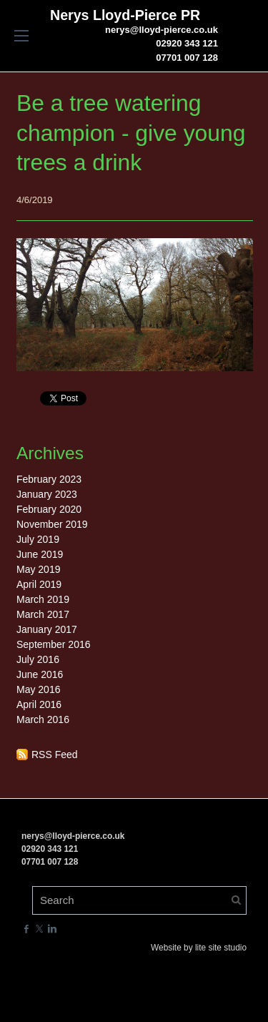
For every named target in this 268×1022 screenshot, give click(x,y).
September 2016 (53, 644)
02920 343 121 (187, 43)
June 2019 (39, 554)
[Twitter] (39, 929)
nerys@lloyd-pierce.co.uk (161, 29)
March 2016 (42, 719)
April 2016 (38, 704)
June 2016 (39, 674)
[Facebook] (26, 929)
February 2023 (48, 479)
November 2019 (52, 524)
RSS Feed (54, 754)
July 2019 (37, 539)
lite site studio (221, 948)
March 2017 (42, 614)
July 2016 (37, 659)
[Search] (139, 900)
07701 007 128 (187, 57)
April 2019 (38, 584)
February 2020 (48, 509)
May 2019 (38, 569)
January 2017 (46, 629)
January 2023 (46, 494)
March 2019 (42, 599)
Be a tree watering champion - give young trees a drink (130, 132)
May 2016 (38, 689)
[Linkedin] (52, 929)
